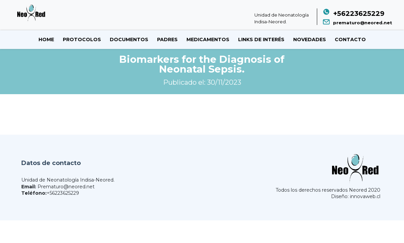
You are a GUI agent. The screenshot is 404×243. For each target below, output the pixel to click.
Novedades (309, 39)
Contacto (350, 39)
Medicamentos (207, 39)
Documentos (129, 39)
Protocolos (82, 39)
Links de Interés (261, 39)
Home (46, 39)
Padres (167, 39)
